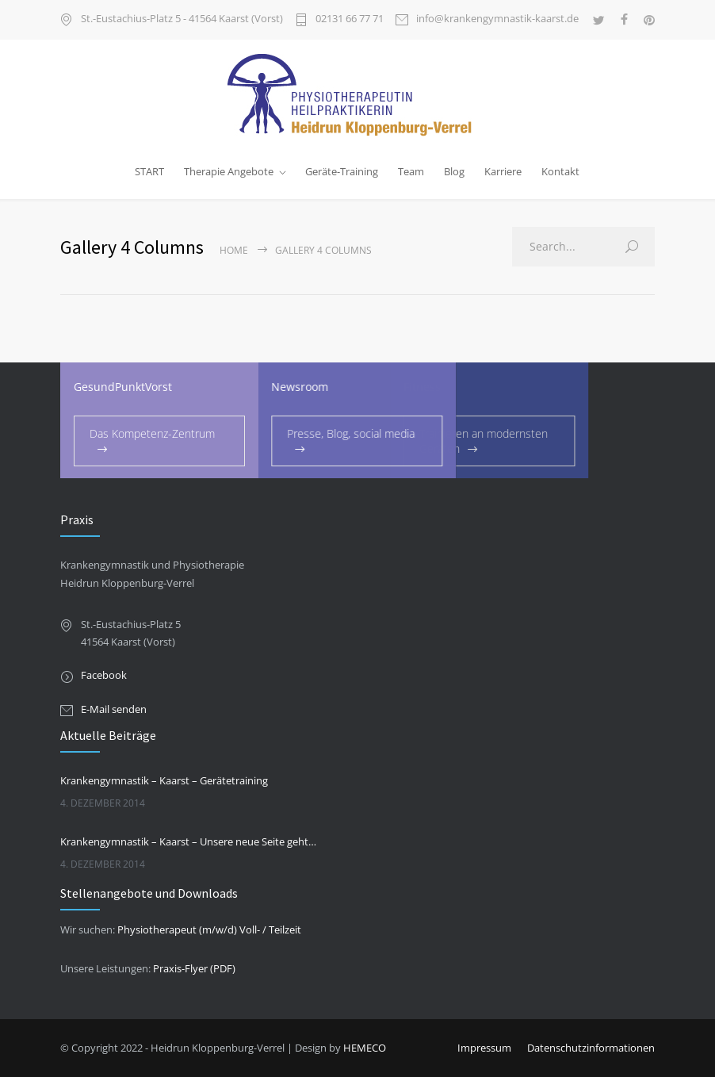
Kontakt (560, 171)
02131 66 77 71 (349, 19)
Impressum (484, 1048)
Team (411, 171)
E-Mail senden (114, 709)
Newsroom (260, 386)
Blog (454, 171)
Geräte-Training (341, 171)
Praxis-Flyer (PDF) (194, 968)
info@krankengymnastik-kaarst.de (497, 19)
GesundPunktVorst (123, 386)
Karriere (503, 171)
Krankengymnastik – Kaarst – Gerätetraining (164, 780)
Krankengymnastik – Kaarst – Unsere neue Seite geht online (188, 841)
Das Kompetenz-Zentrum (152, 433)
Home (234, 250)
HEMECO (364, 1048)
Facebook (104, 675)
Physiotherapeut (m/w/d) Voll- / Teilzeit (209, 929)
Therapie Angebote (228, 171)
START (149, 171)
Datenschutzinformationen (591, 1048)
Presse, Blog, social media (312, 433)
